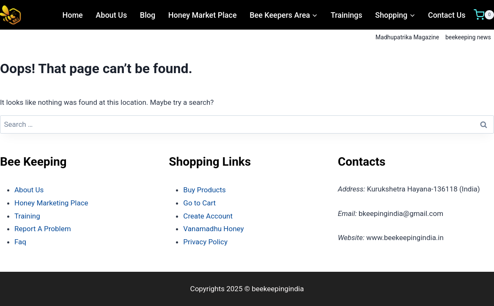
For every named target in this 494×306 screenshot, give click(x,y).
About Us (111, 15)
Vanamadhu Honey (213, 228)
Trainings (346, 15)
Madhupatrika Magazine (407, 37)
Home (72, 15)
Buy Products (204, 190)
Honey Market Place (202, 15)
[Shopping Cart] (484, 14)
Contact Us (447, 15)
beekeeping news (468, 37)
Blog (147, 15)
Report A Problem (42, 228)
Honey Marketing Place (51, 203)
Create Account (208, 216)
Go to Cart (199, 203)
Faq (20, 242)
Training (27, 216)
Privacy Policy (205, 242)
